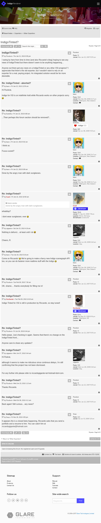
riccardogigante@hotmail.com (14, 426)
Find (80, 501)
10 (78, 55)
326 (78, 240)
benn (74, 94)
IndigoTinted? (10, 42)
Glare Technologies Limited (85, 513)
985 (78, 129)
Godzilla (76, 123)
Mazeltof (18, 461)
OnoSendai (76, 308)
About (9, 481)
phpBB (12, 459)
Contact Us (10, 485)
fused (75, 206)
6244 (79, 315)
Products (10, 483)
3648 (79, 212)
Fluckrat (76, 52)
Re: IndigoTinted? (11, 110)
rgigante (76, 237)
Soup (74, 414)
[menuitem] (14, 28)
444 (78, 417)
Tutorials (55, 485)
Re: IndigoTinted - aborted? (16, 83)
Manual (54, 481)
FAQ (53, 483)
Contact (54, 488)
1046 (79, 97)
